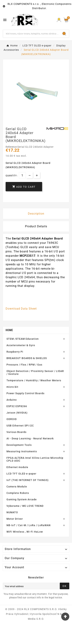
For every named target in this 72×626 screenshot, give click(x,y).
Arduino (11, 399)
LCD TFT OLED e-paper (21, 473)
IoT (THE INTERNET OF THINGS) (27, 480)
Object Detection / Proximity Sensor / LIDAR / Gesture (35, 372)
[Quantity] (22, 175)
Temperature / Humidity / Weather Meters (33, 380)
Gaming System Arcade (21, 499)
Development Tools (19, 445)
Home (9, 330)
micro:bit (12, 386)
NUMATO (12, 512)
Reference (11, 146)
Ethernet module (17, 467)
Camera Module (16, 486)
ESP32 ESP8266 (16, 406)
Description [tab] (36, 213)
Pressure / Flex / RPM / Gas (24, 364)
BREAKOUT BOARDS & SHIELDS (26, 358)
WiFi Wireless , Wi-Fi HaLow (24, 531)
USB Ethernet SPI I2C (20, 425)
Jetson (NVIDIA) (17, 412)
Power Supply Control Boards (25, 393)
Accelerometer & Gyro (20, 345)
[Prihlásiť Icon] (59, 20)
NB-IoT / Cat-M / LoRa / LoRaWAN (28, 525)
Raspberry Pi (14, 351)
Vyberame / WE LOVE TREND (25, 505)
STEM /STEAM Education (22, 338)
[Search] (31, 33)
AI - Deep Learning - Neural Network (30, 438)
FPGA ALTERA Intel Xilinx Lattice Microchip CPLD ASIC (34, 459)
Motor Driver (14, 518)
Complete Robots (17, 493)
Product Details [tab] (36, 226)
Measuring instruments (21, 451)
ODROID (11, 419)
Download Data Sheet (21, 308)
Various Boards (16, 432)
